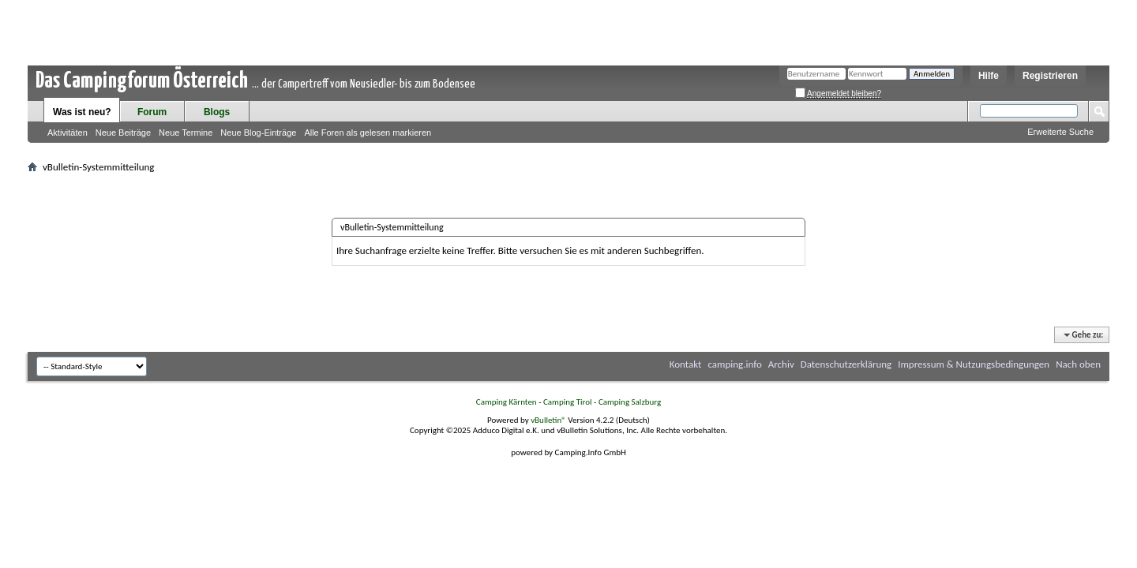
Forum (152, 112)
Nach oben (1078, 364)
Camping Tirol (567, 402)
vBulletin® (548, 420)
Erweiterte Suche (1060, 131)
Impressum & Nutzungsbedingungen (973, 364)
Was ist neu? (82, 112)
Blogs (217, 112)
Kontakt (686, 364)
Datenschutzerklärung (846, 364)
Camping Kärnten (506, 402)
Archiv (781, 364)
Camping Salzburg (630, 402)
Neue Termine (185, 132)
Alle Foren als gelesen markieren (367, 132)
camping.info (734, 364)
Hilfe (988, 75)
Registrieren (1050, 75)
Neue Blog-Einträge (258, 132)
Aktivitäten (67, 132)
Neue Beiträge (123, 132)
